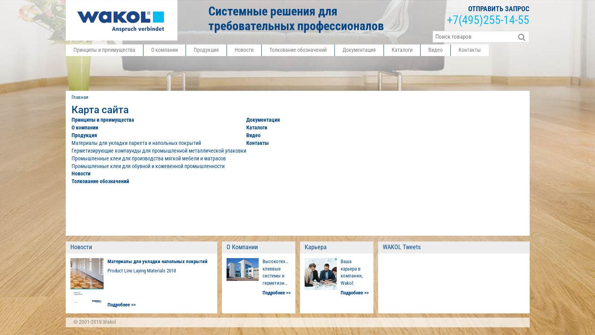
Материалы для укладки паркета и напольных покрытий (136, 143)
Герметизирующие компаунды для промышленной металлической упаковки (159, 151)
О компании (164, 50)
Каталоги (402, 50)
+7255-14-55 (488, 20)
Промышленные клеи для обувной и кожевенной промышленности (148, 166)
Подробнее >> (121, 305)
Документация (359, 50)
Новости (244, 50)
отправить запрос (498, 9)
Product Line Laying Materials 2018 (141, 271)
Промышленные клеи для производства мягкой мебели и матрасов (149, 158)
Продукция (206, 50)
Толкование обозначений (298, 50)
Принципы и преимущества (104, 50)
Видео (435, 50)
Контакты (470, 50)
